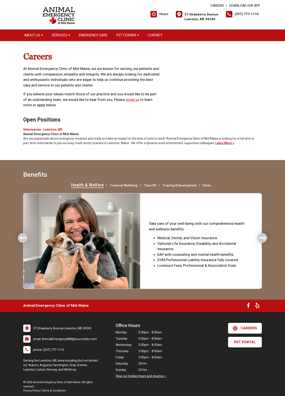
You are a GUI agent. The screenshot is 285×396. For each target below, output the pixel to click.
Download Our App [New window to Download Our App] (244, 6)
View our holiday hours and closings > (141, 376)
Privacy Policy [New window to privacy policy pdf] (31, 390)
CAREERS (217, 6)
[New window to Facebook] (248, 306)
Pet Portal (245, 342)
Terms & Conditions (54, 390)
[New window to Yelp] (257, 306)
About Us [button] (33, 35)
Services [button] (61, 35)
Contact (155, 35)
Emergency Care (93, 35)
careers (245, 328)
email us (132, 99)
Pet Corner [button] (127, 35)
